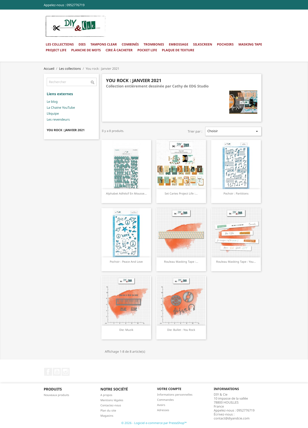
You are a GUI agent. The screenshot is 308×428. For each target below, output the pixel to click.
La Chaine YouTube (61, 107)
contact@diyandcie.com (232, 418)
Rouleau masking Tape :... (181, 261)
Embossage (178, 44)
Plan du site (108, 410)
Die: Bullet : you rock (181, 330)
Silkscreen (202, 44)
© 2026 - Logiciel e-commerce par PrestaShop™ (154, 423)
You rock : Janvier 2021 (66, 130)
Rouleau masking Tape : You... (236, 261)
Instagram (66, 372)
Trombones (154, 44)
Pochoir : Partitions (236, 193)
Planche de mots (86, 50)
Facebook (48, 372)
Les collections (60, 44)
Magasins (106, 415)
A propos (106, 395)
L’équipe (53, 113)
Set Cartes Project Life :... (181, 193)
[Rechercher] (72, 82)
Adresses (163, 410)
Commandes (165, 400)
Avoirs (161, 405)
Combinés (130, 44)
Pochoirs (225, 44)
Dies (82, 44)
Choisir (233, 131)
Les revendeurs (58, 119)
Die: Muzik (126, 330)
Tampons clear (103, 44)
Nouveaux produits (56, 395)
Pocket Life (147, 50)
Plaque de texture (178, 50)
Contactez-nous (110, 405)
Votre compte (169, 389)
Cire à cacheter (119, 50)
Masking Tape (250, 44)
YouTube (57, 372)
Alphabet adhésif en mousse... (126, 193)
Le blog (52, 101)
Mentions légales (111, 400)
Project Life (56, 50)
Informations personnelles (174, 394)
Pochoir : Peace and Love (126, 261)
